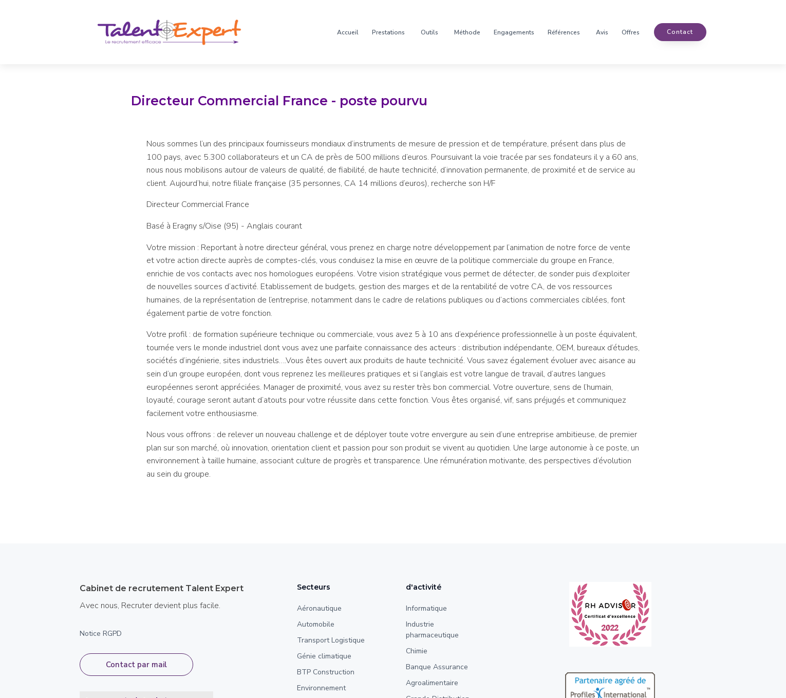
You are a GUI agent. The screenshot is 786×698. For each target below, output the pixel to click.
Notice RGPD (101, 633)
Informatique (426, 608)
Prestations (388, 32)
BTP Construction (325, 672)
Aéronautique (319, 608)
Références (564, 32)
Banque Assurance (437, 667)
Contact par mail (136, 666)
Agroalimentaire (432, 683)
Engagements (514, 32)
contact (680, 32)
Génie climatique (324, 656)
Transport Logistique (331, 640)
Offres (631, 32)
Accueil (348, 32)
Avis (602, 32)
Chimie (416, 651)
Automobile (315, 624)
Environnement (321, 688)
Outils (429, 32)
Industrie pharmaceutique (432, 629)
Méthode (467, 32)
